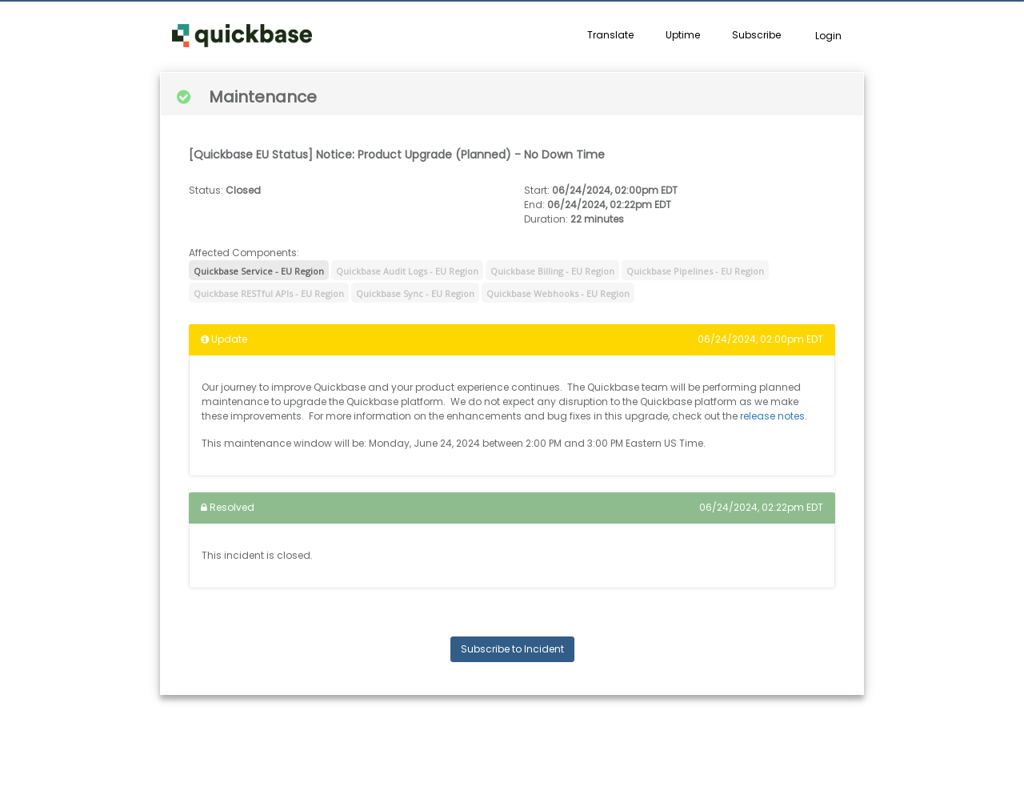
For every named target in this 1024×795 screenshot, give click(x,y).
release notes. (773, 416)
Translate (610, 35)
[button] (242, 36)
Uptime (683, 35)
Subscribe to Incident (512, 649)
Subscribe (756, 35)
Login (828, 35)
